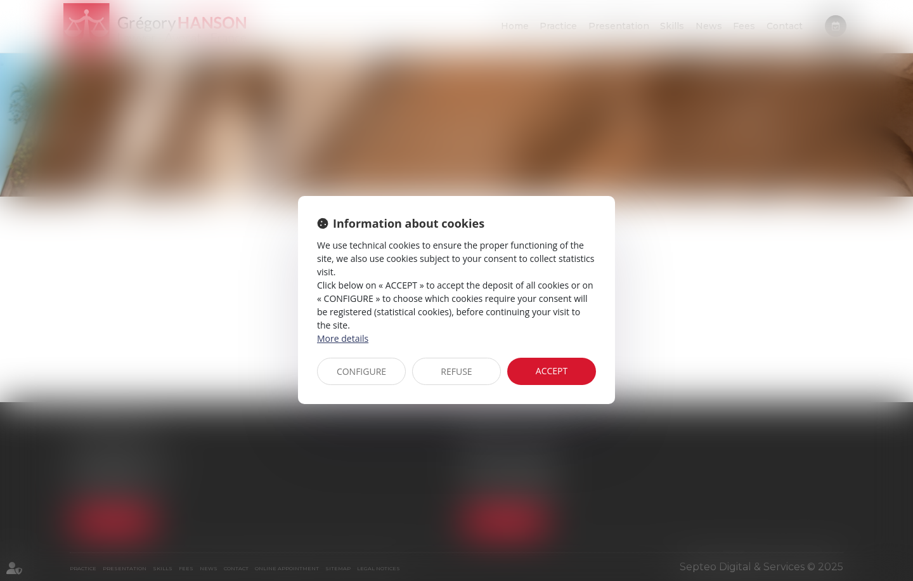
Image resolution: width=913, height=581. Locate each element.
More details (342, 338)
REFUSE (456, 371)
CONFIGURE (361, 371)
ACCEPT (551, 371)
